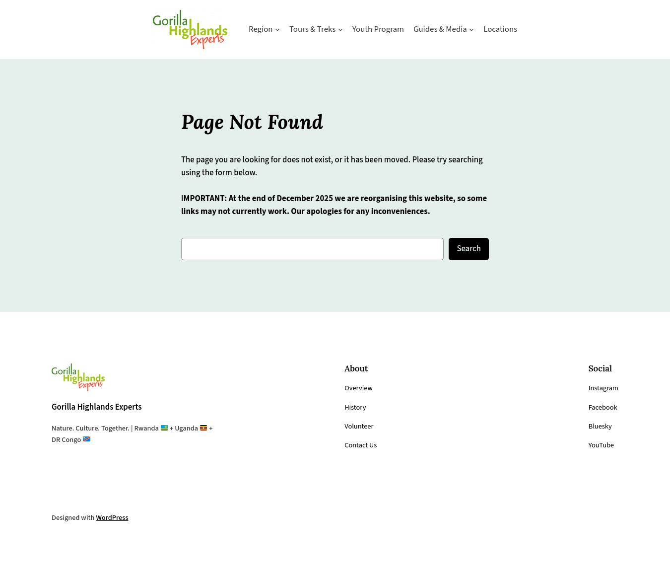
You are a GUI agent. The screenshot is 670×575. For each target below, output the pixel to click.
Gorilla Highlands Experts (102, 407)
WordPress (116, 518)
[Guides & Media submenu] (478, 29)
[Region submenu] (270, 29)
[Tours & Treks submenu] (337, 29)
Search (468, 248)
